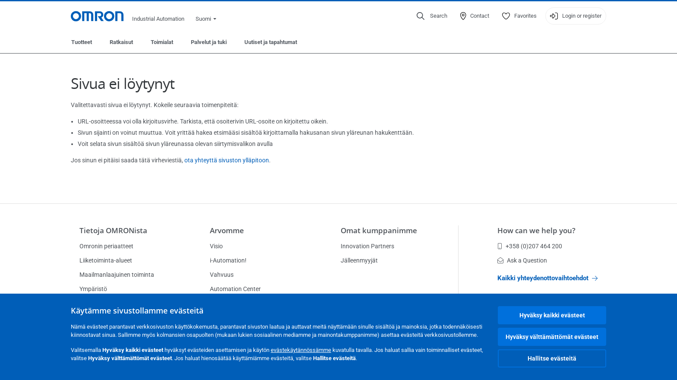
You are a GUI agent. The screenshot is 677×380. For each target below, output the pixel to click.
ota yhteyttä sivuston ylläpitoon (226, 160)
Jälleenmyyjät (359, 260)
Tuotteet (81, 42)
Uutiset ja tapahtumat (270, 42)
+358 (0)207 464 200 (529, 246)
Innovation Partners (367, 246)
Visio (216, 246)
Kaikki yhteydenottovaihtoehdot (547, 278)
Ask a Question (522, 260)
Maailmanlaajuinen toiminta (116, 274)
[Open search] (432, 16)
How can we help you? (536, 230)
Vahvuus (222, 274)
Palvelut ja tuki (209, 42)
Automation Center (235, 288)
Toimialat (162, 42)
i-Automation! (228, 260)
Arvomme (227, 230)
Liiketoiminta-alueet (105, 260)
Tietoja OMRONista (113, 230)
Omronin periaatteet (106, 246)
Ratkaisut (121, 42)
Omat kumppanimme (379, 230)
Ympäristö (93, 288)
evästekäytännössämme (301, 350)
